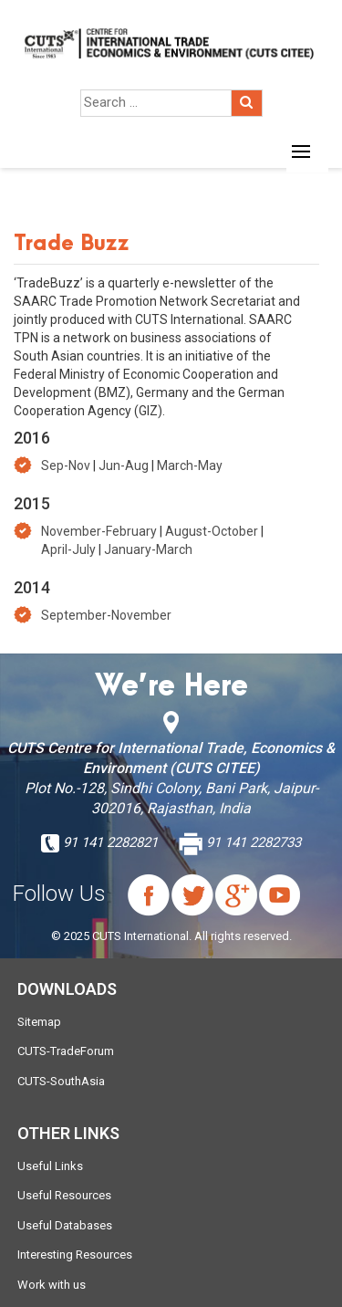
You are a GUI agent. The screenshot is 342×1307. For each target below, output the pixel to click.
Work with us (51, 1284)
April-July (68, 549)
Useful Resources (64, 1195)
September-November (106, 615)
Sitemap (39, 1022)
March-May (190, 465)
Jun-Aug (123, 465)
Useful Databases (64, 1225)
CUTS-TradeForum (65, 1051)
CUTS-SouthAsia (61, 1081)
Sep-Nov (65, 465)
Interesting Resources (74, 1254)
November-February (99, 531)
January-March (148, 549)
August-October (211, 531)
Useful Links (50, 1166)
